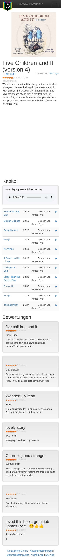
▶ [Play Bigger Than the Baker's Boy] (56, 277)
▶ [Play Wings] (56, 240)
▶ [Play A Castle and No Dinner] (56, 258)
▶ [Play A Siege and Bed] (56, 268)
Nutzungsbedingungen (41, 550)
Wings (7, 239)
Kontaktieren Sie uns (17, 550)
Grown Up (9, 286)
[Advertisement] (30, 142)
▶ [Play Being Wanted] (56, 230)
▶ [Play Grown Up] (56, 286)
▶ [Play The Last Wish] (56, 305)
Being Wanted (11, 230)
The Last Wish (11, 305)
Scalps (7, 295)
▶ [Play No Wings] (56, 249)
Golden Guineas (12, 221)
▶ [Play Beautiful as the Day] (56, 212)
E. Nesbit (8, 74)
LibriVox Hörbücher (30, 4)
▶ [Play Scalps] (56, 296)
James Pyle (53, 74)
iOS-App (49, 555)
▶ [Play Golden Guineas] (56, 221)
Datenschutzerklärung (18, 555)
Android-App (37, 555)
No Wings (9, 249)
